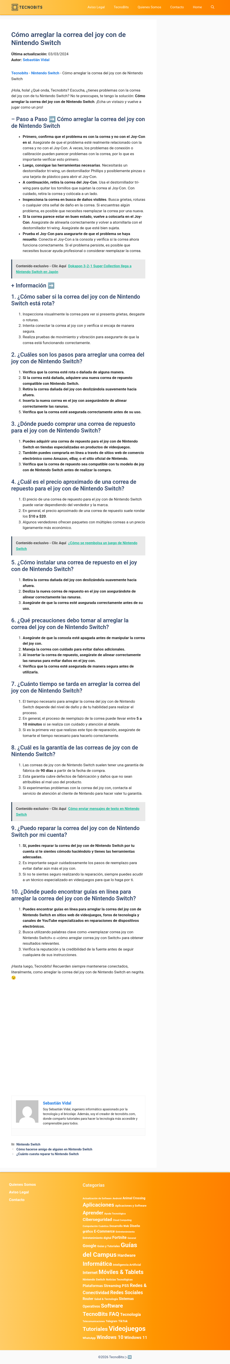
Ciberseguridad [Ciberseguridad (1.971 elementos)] (97, 1219)
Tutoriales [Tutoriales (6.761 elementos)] (95, 1329)
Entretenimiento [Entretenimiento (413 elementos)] (125, 1231)
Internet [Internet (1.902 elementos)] (90, 1272)
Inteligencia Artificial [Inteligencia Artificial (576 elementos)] (127, 1264)
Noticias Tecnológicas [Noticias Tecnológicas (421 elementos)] (119, 1279)
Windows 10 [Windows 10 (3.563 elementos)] (110, 1337)
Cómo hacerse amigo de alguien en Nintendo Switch (54, 1149)
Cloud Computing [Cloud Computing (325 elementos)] (122, 1220)
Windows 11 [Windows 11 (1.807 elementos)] (135, 1337)
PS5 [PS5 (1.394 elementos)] (125, 1285)
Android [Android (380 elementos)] (117, 1198)
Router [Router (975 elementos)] (88, 1299)
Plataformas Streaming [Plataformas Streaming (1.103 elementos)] (102, 1286)
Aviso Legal (96, 7)
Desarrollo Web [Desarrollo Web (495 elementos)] (119, 1226)
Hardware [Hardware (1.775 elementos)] (126, 1255)
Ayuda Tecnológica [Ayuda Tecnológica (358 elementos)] (115, 1213)
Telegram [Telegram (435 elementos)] (111, 1321)
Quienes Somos (149, 7)
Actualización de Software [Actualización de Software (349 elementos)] (97, 1198)
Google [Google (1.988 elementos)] (89, 1245)
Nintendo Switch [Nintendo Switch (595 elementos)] (94, 1279)
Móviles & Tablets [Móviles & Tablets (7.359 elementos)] (121, 1272)
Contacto (177, 7)
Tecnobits (19, 73)
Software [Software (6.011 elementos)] (112, 1306)
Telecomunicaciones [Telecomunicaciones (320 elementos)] (94, 1321)
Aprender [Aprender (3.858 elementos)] (93, 1213)
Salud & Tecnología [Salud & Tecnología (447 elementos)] (106, 1299)
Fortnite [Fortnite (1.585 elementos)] (119, 1237)
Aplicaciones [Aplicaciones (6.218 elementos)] (98, 1204)
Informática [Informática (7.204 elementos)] (97, 1264)
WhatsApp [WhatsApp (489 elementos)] (89, 1338)
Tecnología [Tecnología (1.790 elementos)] (130, 1314)
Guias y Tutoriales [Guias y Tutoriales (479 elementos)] (108, 1246)
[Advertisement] (78, 1017)
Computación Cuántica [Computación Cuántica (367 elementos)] (95, 1226)
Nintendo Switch (45, 73)
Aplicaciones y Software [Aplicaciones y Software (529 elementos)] (130, 1205)
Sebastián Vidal (36, 60)
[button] (212, 7)
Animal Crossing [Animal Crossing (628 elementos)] (134, 1198)
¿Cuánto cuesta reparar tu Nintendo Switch (47, 1154)
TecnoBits (121, 7)
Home (197, 7)
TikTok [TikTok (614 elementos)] (123, 1321)
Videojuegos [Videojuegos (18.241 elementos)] (127, 1328)
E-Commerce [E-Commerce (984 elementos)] (104, 1231)
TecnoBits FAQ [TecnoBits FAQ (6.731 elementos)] (101, 1314)
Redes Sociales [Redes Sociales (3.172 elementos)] (126, 1292)
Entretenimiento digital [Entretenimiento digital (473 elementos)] (97, 1238)
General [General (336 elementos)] (132, 1238)
